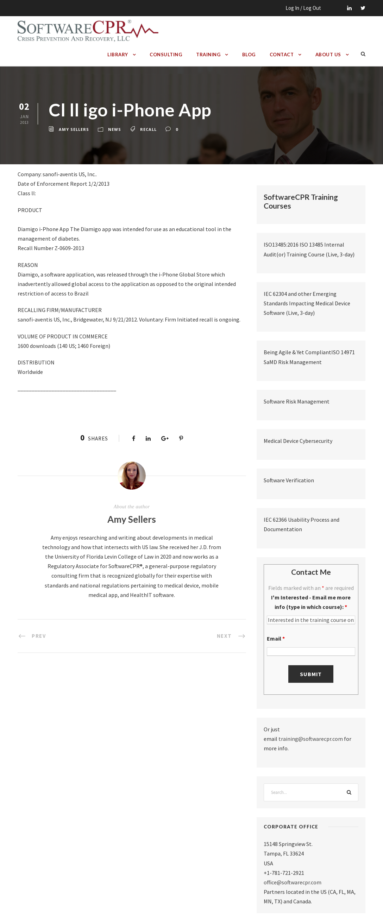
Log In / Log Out (303, 8)
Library (117, 54)
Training (208, 54)
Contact (282, 54)
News (114, 129)
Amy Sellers (74, 129)
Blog (249, 54)
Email (276, 638)
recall (148, 129)
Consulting (166, 54)
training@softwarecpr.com (310, 738)
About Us (328, 54)
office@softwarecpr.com (292, 882)
